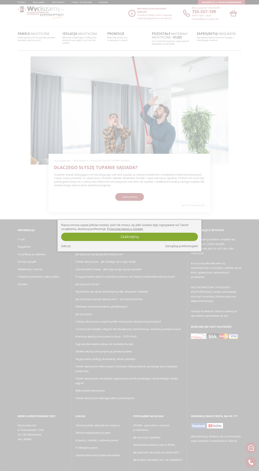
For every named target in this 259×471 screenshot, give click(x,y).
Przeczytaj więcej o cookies (125, 229)
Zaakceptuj (130, 236)
